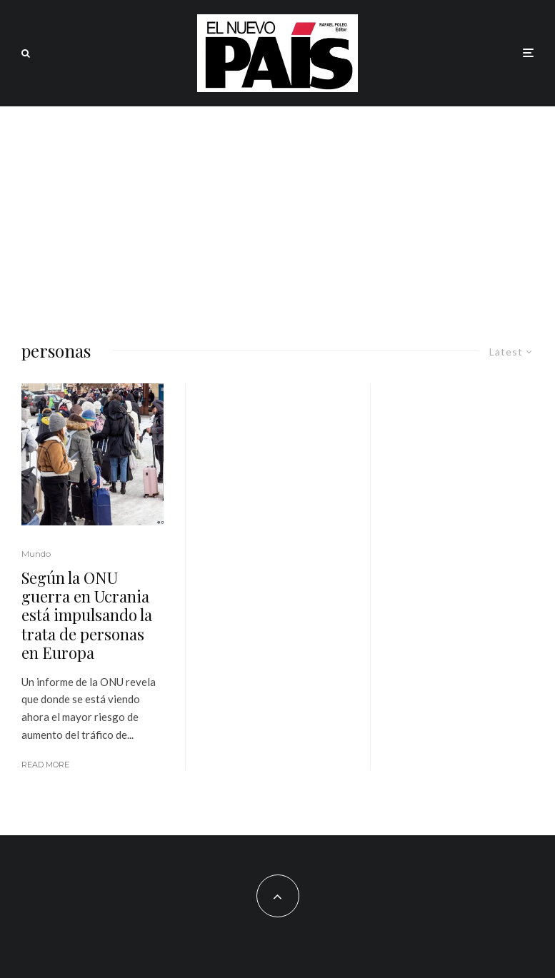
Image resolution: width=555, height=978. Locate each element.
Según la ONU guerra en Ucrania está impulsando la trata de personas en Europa (86, 615)
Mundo (36, 553)
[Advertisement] (277, 213)
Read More (45, 765)
